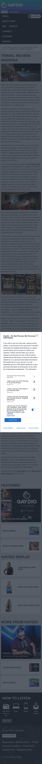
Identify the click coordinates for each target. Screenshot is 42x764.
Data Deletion (8, 428)
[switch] (33, 382)
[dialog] (21, 382)
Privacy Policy (33, 428)
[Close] (38, 336)
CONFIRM (13, 420)
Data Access (20, 428)
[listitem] (21, 376)
